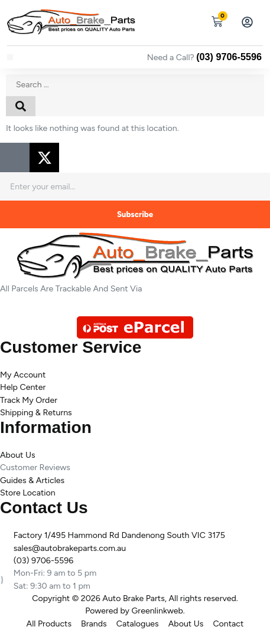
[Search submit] (20, 106)
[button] (10, 57)
